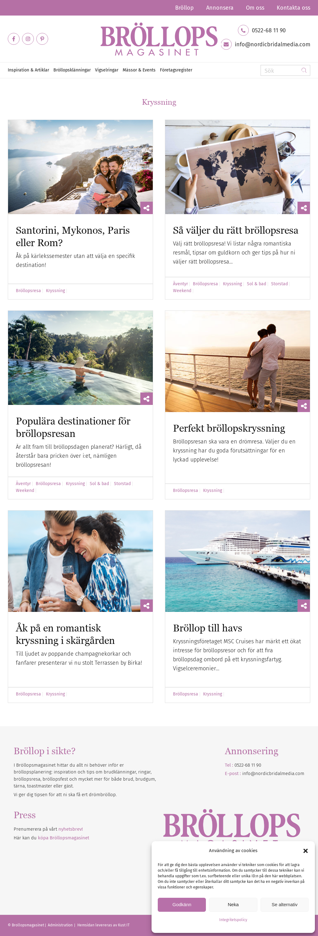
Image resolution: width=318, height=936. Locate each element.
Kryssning (55, 291)
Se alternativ (285, 904)
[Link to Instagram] (28, 39)
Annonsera (220, 7)
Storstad (279, 284)
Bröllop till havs (207, 628)
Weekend (182, 291)
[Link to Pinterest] (42, 39)
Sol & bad (256, 284)
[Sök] (285, 70)
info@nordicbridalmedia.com (272, 44)
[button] (305, 851)
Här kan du (51, 838)
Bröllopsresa (28, 291)
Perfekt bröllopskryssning (229, 428)
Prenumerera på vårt (48, 829)
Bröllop (184, 7)
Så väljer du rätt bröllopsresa (235, 230)
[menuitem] (184, 8)
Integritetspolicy (233, 920)
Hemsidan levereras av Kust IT (103, 925)
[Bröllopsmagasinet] (159, 39)
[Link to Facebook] (14, 39)
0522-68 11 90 (269, 30)
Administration (61, 925)
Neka (233, 904)
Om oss (255, 7)
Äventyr (180, 284)
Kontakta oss (293, 7)
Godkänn (181, 904)
